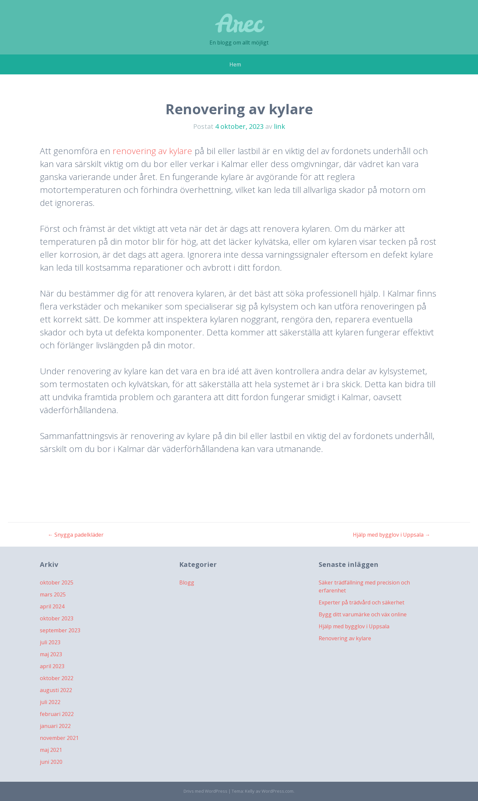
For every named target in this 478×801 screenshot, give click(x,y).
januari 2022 (55, 726)
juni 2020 (51, 761)
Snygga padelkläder (76, 534)
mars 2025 (53, 594)
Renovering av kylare (345, 638)
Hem (235, 64)
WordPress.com (277, 791)
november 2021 (59, 738)
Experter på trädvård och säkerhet (361, 602)
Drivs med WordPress (205, 791)
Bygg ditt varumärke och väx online (363, 614)
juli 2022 (50, 702)
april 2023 (52, 666)
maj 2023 (51, 654)
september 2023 (60, 630)
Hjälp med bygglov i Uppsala (391, 534)
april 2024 (52, 606)
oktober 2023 (56, 618)
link (279, 126)
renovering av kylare (152, 151)
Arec (239, 23)
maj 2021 (51, 750)
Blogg (186, 582)
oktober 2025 (56, 582)
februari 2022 (57, 714)
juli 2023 (50, 642)
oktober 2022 (56, 678)
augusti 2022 (56, 690)
